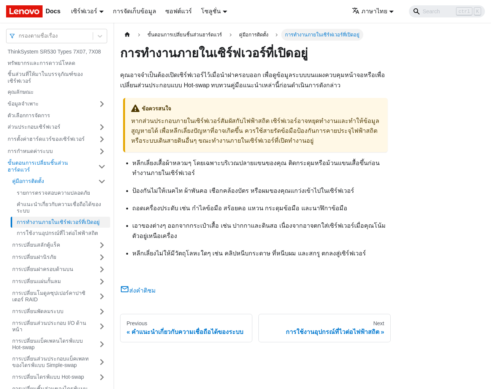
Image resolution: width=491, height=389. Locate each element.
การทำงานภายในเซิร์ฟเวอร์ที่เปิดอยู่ (58, 222)
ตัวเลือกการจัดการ (29, 115)
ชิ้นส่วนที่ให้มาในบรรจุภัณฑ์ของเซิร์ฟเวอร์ (45, 77)
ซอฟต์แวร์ (178, 11)
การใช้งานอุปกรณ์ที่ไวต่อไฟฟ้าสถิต (57, 233)
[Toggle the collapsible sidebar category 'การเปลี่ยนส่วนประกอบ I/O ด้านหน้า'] (101, 326)
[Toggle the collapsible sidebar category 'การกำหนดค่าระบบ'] (101, 151)
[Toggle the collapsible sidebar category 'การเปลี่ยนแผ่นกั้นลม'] (101, 282)
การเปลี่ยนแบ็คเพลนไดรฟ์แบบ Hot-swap (47, 344)
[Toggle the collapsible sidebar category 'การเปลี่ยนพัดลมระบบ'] (101, 312)
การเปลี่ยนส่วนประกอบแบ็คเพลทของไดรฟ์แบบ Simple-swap (50, 362)
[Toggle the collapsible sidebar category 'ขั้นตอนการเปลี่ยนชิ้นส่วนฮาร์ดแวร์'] (101, 166)
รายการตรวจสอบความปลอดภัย (53, 193)
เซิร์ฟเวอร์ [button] (84, 11)
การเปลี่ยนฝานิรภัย (34, 257)
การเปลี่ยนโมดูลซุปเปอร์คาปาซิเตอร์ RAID (49, 296)
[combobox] (19, 35)
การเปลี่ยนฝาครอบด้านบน (42, 269)
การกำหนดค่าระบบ (30, 151)
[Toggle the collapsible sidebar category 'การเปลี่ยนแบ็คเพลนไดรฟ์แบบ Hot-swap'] (101, 344)
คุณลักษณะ (21, 92)
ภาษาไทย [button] (369, 11)
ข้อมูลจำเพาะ (23, 104)
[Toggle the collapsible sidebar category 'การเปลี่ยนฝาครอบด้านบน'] (101, 269)
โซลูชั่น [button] (211, 11)
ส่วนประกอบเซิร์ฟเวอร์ (34, 127)
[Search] (447, 11)
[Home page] (127, 35)
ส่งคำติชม (138, 290)
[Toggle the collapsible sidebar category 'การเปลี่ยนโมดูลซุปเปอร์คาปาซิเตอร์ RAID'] (101, 297)
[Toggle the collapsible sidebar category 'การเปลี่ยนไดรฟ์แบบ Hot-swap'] (101, 377)
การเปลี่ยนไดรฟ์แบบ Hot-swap (48, 377)
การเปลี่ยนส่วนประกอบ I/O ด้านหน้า (49, 326)
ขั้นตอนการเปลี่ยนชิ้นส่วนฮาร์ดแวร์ (38, 166)
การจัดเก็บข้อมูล (134, 11)
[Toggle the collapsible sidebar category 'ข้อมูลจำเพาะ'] (101, 104)
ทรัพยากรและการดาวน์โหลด (41, 63)
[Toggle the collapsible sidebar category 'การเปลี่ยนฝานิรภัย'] (101, 257)
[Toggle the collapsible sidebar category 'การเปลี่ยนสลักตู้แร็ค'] (101, 245)
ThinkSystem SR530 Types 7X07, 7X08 (54, 52)
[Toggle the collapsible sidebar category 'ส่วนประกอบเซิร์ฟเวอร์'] (101, 127)
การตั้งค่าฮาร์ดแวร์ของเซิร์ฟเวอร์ (46, 139)
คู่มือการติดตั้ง (28, 181)
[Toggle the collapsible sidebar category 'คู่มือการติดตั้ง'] (101, 181)
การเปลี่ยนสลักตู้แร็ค (36, 245)
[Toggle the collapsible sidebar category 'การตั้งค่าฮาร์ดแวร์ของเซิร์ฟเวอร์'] (101, 139)
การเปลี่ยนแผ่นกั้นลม (36, 281)
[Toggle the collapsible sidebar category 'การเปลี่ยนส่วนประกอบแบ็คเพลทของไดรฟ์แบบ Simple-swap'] (101, 362)
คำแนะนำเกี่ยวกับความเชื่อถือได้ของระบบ (59, 207)
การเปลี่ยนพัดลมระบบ (37, 311)
